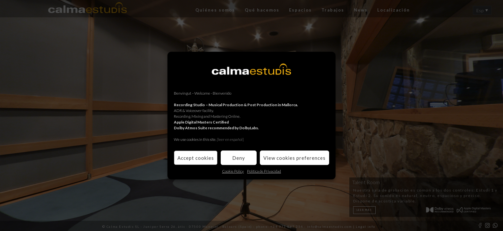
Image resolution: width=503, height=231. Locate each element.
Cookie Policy (233, 171)
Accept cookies (195, 158)
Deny (238, 158)
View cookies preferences (294, 158)
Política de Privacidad (264, 171)
